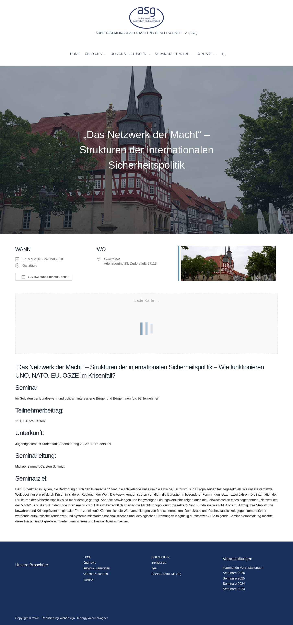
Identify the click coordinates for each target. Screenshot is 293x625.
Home (75, 54)
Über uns (96, 54)
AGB (154, 568)
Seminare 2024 (234, 583)
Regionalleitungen (131, 54)
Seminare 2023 (234, 589)
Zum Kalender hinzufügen (44, 277)
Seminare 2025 (234, 578)
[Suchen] (223, 54)
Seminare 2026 (234, 573)
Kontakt (207, 54)
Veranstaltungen (174, 54)
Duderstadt (112, 259)
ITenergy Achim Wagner (92, 618)
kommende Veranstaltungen (243, 567)
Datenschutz (160, 557)
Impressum (159, 562)
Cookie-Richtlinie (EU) (166, 574)
